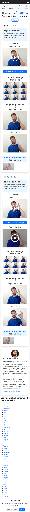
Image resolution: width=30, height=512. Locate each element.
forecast (6, 403)
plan (5, 437)
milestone (6, 464)
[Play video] (15, 57)
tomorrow (6, 409)
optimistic (6, 422)
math (5, 483)
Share (14, 20)
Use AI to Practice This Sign (15, 71)
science (6, 450)
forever (6, 433)
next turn (6, 439)
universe (6, 452)
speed (5, 448)
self (5, 494)
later (5, 416)
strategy (6, 456)
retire (5, 462)
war (5, 485)
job (4, 445)
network (6, 466)
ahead (5, 420)
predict (6, 407)
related (6, 477)
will (5, 414)
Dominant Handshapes (15, 157)
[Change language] (28, 2)
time (5, 429)
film (5, 460)
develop (6, 475)
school (5, 490)
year (5, 473)
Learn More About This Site (12, 392)
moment (6, 481)
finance (6, 443)
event (5, 488)
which (5, 479)
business (6, 431)
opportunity (7, 424)
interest (6, 435)
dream (5, 418)
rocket (5, 492)
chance (6, 471)
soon (5, 486)
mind (5, 467)
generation (7, 428)
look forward (7, 441)
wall (5, 458)
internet (6, 454)
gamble (6, 469)
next (5, 412)
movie (5, 426)
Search (22, 509)
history (6, 447)
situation (6, 496)
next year (6, 410)
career (5, 405)
